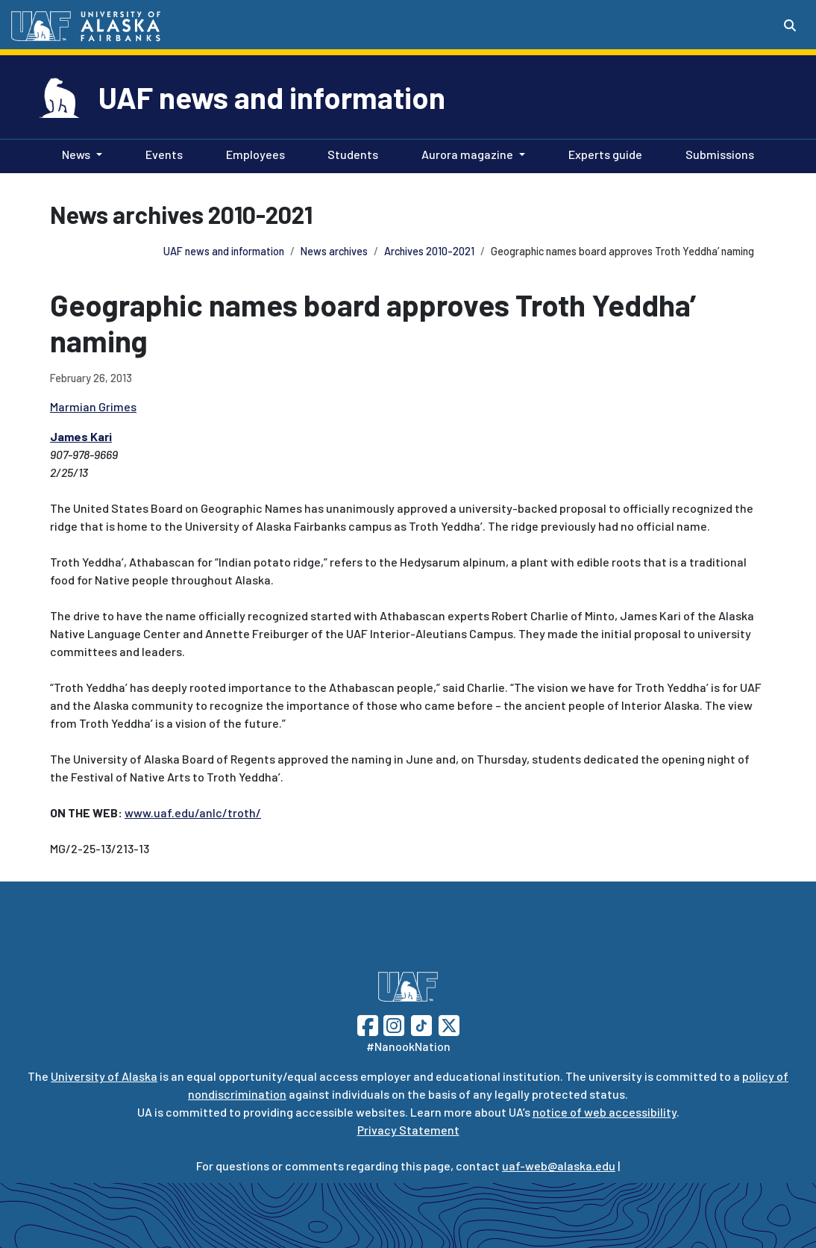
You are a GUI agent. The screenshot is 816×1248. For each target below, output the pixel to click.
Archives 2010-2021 (429, 251)
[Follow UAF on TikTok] (421, 1024)
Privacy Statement (408, 1130)
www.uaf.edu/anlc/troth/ (193, 812)
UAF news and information (271, 97)
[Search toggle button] (790, 25)
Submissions (717, 153)
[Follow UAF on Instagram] (392, 1024)
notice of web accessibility (605, 1112)
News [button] (76, 154)
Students (349, 153)
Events (161, 153)
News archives (334, 251)
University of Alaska (104, 1076)
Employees (252, 153)
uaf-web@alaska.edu (558, 1165)
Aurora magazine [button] (467, 154)
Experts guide (602, 153)
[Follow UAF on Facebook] (367, 1024)
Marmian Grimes (93, 406)
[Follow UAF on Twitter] (449, 1024)
